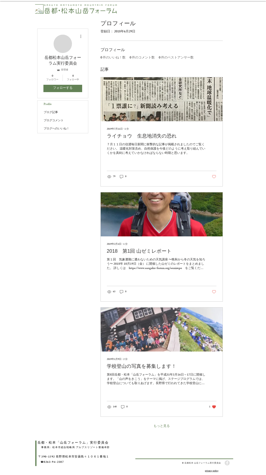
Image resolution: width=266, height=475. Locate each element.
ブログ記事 (51, 112)
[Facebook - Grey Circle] (227, 462)
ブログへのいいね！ (56, 128)
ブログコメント (54, 120)
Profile (48, 104)
